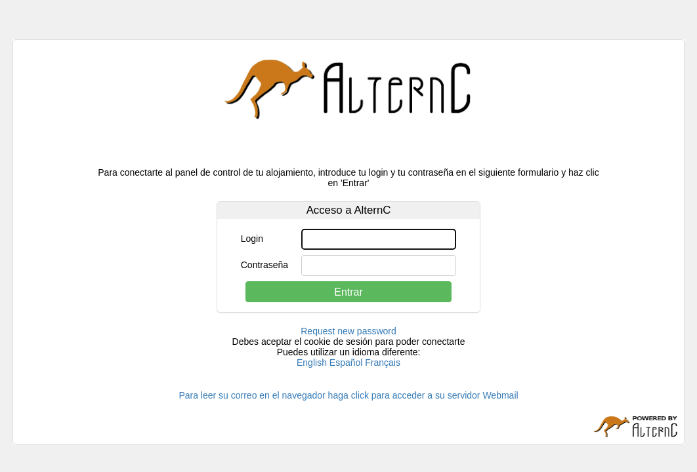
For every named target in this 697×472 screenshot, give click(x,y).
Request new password (348, 331)
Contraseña (264, 265)
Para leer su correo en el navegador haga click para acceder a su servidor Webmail (348, 395)
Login (252, 238)
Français (382, 362)
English (312, 362)
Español (346, 362)
